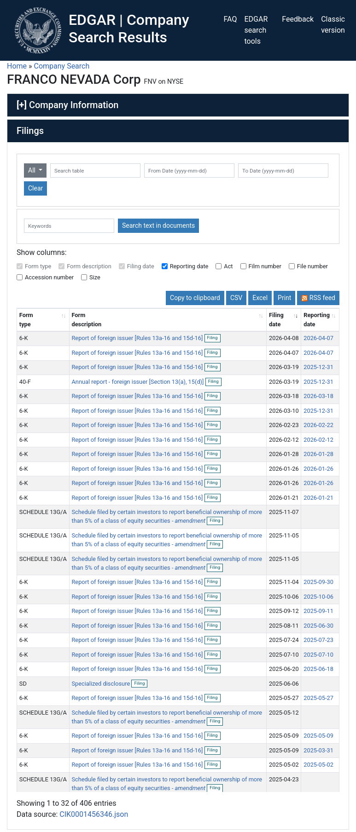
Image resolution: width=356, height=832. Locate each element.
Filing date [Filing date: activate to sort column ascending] (276, 319)
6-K (23, 338)
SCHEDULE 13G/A (43, 511)
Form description (89, 266)
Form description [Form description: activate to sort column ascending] (86, 319)
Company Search (62, 66)
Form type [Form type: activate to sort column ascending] (26, 319)
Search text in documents (158, 225)
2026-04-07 (318, 338)
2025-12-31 (318, 367)
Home (17, 66)
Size (94, 277)
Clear (35, 188)
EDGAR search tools (256, 30)
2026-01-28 (318, 454)
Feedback (298, 19)
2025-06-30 (318, 625)
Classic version (333, 25)
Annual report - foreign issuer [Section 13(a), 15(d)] (138, 381)
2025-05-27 (318, 697)
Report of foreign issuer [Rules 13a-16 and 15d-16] (137, 338)
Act (228, 266)
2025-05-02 (318, 764)
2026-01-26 (318, 468)
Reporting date (189, 266)
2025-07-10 (318, 654)
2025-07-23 (318, 639)
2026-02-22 (318, 425)
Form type (38, 266)
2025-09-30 (318, 581)
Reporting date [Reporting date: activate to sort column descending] (316, 319)
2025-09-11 (318, 610)
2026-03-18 (318, 396)
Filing (214, 338)
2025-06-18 (318, 668)
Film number (265, 266)
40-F (25, 381)
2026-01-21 (318, 497)
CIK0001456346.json (93, 814)
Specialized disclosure (100, 683)
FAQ (230, 19)
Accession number (49, 277)
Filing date (140, 266)
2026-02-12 (318, 439)
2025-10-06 (318, 596)
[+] (22, 104)
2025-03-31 (318, 750)
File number (312, 266)
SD (23, 683)
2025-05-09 (318, 735)
